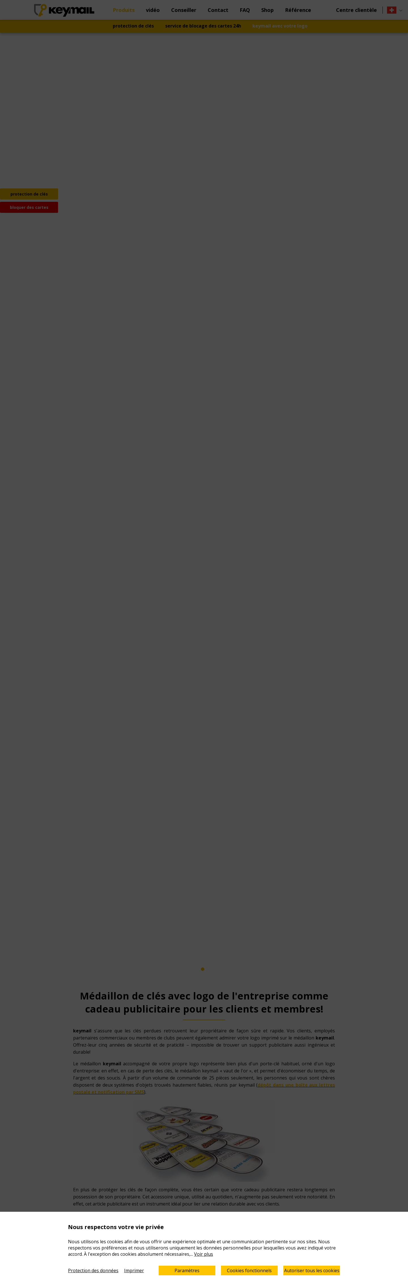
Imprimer (134, 1270)
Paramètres (187, 1270)
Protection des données (93, 1270)
